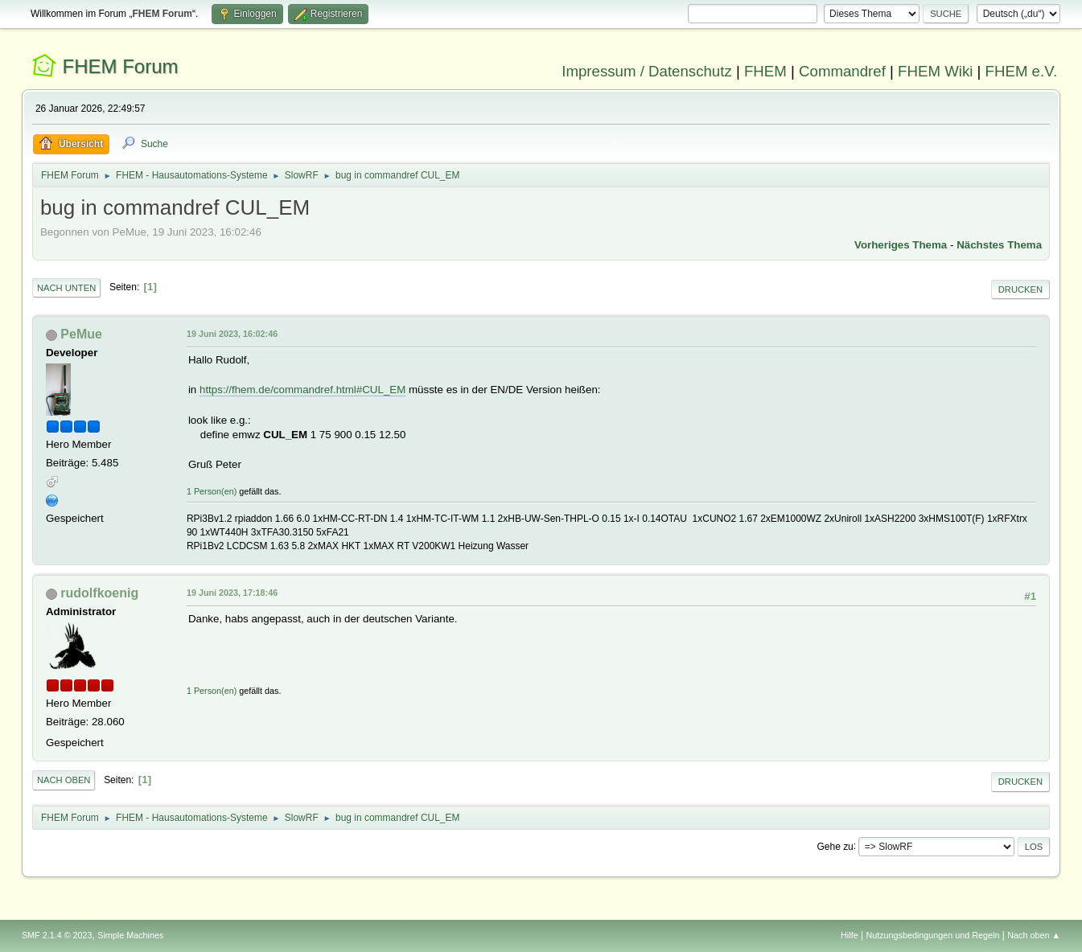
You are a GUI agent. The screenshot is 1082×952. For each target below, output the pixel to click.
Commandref (842, 71)
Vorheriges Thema (900, 245)
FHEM (765, 71)
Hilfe (849, 935)
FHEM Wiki (935, 71)
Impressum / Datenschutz (647, 71)
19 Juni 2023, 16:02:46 (232, 334)
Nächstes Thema (999, 245)
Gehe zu (835, 845)
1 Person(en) (212, 491)
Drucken (1020, 289)
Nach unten (66, 288)
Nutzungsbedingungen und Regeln (932, 935)
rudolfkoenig (99, 593)
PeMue (81, 334)
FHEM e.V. (1021, 71)
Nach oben (64, 780)
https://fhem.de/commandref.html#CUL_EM (302, 390)
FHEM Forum (121, 66)
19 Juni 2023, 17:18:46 (232, 592)
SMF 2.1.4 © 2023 (57, 935)
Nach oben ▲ (1033, 935)
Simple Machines (130, 935)
